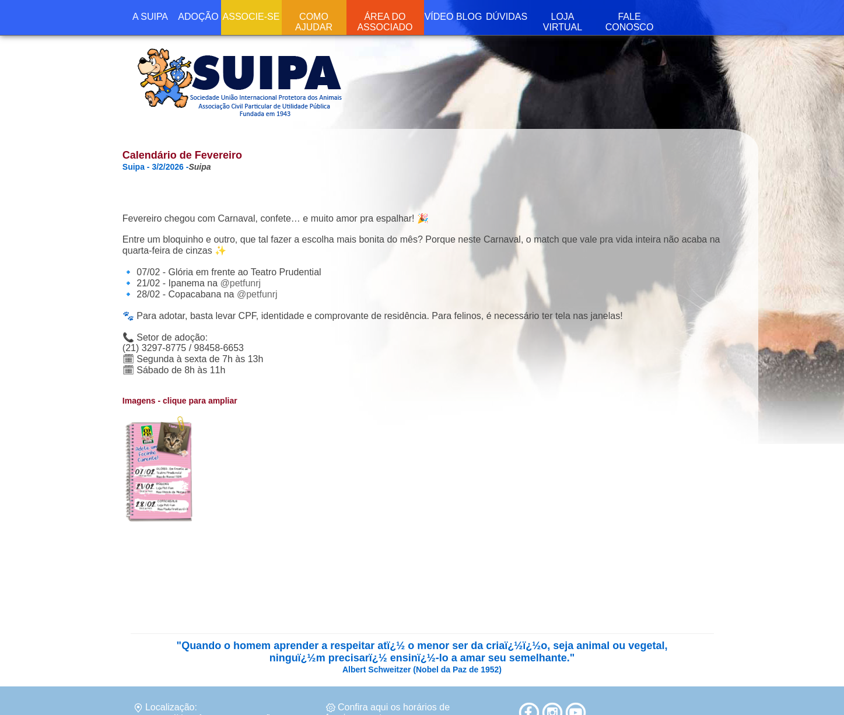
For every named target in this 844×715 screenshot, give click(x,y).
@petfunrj (240, 283)
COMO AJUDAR (313, 22)
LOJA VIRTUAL (562, 22)
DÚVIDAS (506, 17)
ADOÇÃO (198, 17)
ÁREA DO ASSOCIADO (384, 22)
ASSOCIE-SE (251, 17)
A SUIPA (150, 17)
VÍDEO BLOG (453, 17)
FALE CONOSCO (629, 22)
